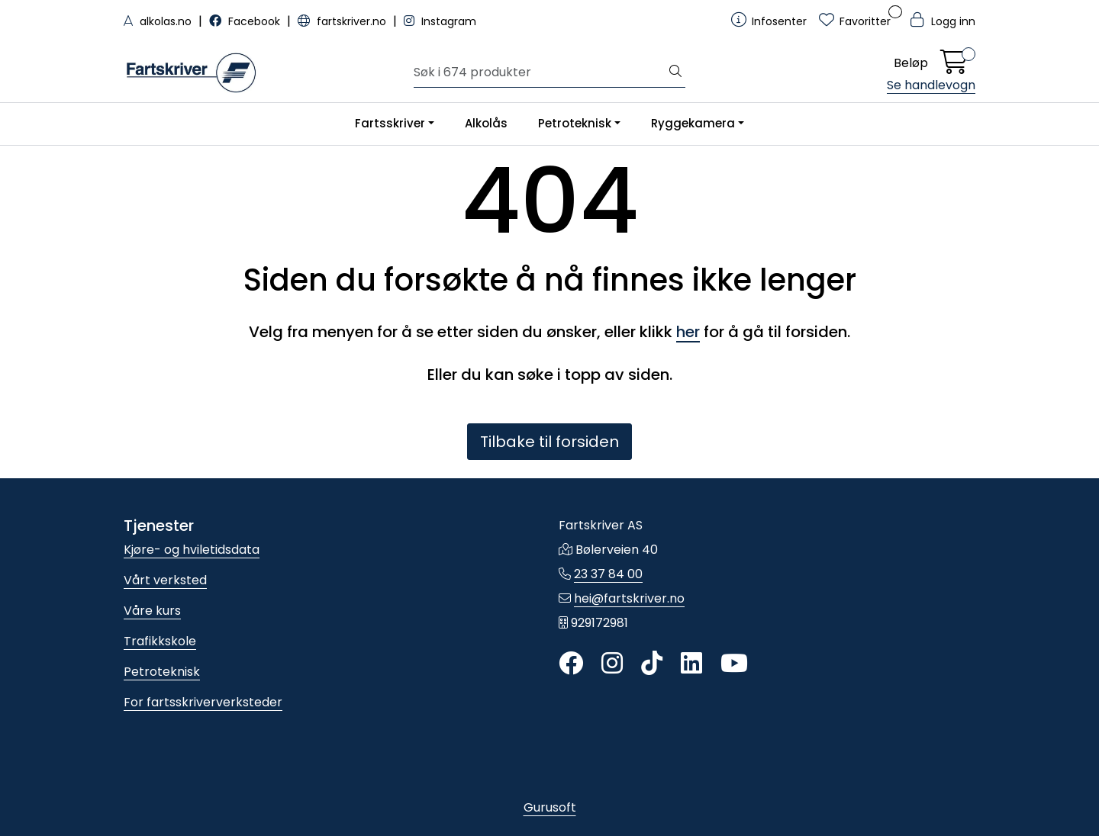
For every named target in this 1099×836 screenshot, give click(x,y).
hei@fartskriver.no (629, 598)
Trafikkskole (160, 641)
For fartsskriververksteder (203, 702)
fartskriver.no (343, 21)
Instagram (440, 21)
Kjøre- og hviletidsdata (191, 549)
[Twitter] (571, 664)
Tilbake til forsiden (549, 441)
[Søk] (540, 72)
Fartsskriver (390, 123)
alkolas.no (159, 21)
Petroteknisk (574, 123)
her (688, 331)
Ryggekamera (693, 123)
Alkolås (486, 123)
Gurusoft (550, 807)
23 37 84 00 (608, 574)
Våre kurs (152, 610)
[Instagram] (612, 664)
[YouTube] (734, 664)
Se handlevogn (931, 85)
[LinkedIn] (691, 664)
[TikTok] (651, 664)
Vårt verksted (165, 580)
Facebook (246, 21)
